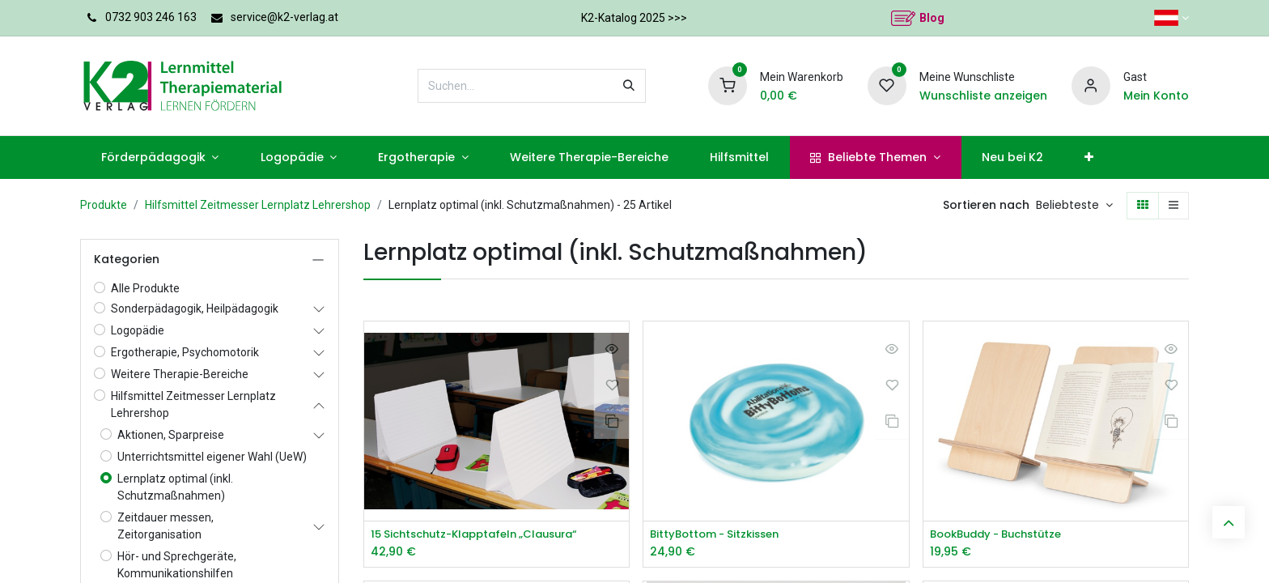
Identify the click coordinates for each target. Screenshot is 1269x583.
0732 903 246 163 (151, 17)
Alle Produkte (145, 288)
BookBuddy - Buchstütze (1003, 535)
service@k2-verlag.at (284, 17)
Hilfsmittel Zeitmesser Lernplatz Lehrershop (258, 204)
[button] (1074, 205)
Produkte (103, 204)
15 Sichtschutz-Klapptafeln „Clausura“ (483, 535)
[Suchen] (629, 86)
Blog (931, 17)
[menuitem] (160, 157)
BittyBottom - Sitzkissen (719, 535)
